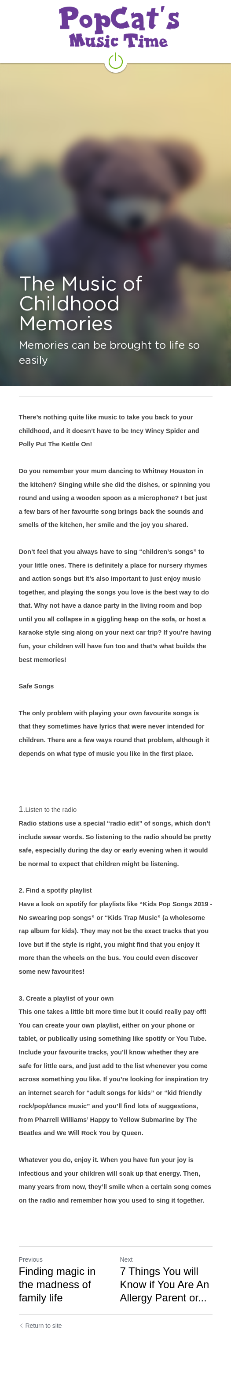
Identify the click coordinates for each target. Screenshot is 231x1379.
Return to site (40, 1325)
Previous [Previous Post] (31, 1259)
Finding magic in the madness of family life (57, 1284)
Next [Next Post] (126, 1259)
